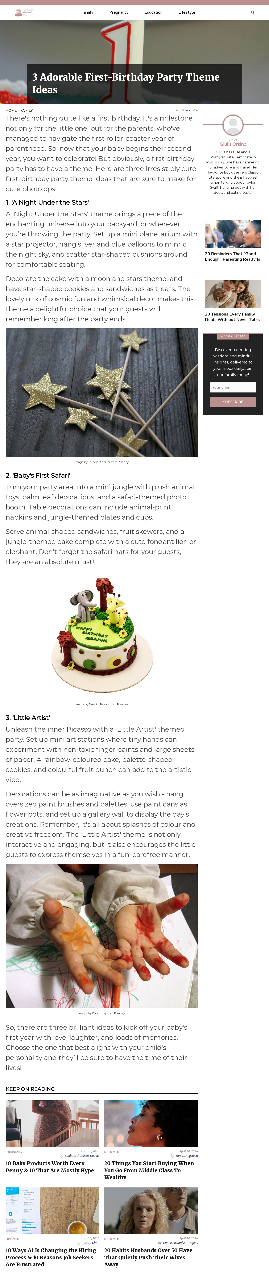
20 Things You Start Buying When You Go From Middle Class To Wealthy (149, 1170)
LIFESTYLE (111, 1152)
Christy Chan (90, 1243)
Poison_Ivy (99, 1013)
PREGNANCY (14, 1152)
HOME (11, 111)
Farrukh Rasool (99, 704)
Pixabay (123, 462)
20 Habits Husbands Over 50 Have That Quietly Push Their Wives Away (148, 1257)
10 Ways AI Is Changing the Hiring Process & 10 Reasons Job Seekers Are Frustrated (51, 1257)
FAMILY (26, 111)
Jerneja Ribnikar (99, 462)
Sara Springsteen (187, 1156)
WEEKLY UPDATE (233, 336)
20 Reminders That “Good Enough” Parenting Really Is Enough (232, 259)
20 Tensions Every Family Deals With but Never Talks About (232, 319)
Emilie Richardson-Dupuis (82, 1156)
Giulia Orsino (189, 110)
